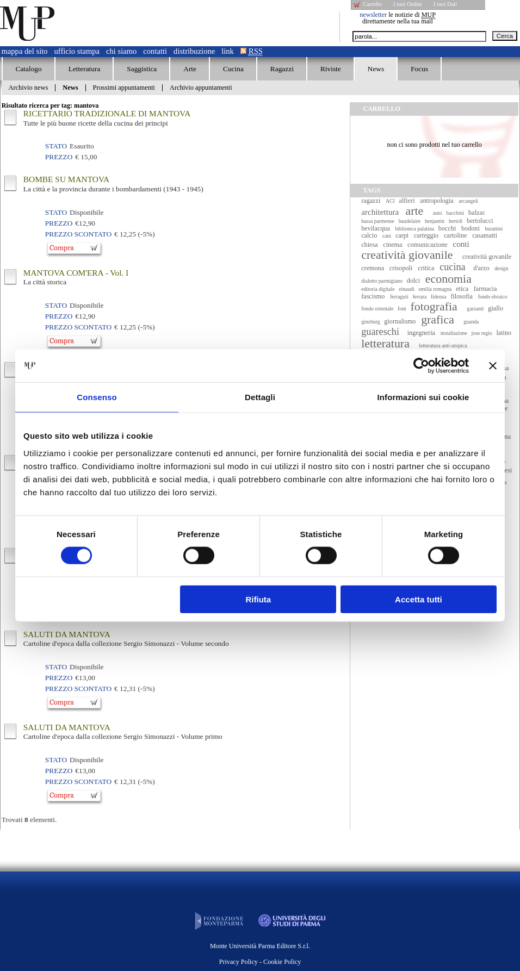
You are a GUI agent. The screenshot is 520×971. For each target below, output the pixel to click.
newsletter (373, 14)
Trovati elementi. (29, 820)
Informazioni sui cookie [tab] (423, 397)
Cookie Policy (282, 962)
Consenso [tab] (96, 397)
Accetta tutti (418, 598)
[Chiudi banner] (493, 366)
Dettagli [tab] (260, 397)
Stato (56, 146)
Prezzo (58, 157)
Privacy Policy (238, 962)
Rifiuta (258, 598)
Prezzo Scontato (78, 234)
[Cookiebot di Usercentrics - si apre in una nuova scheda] (421, 366)
